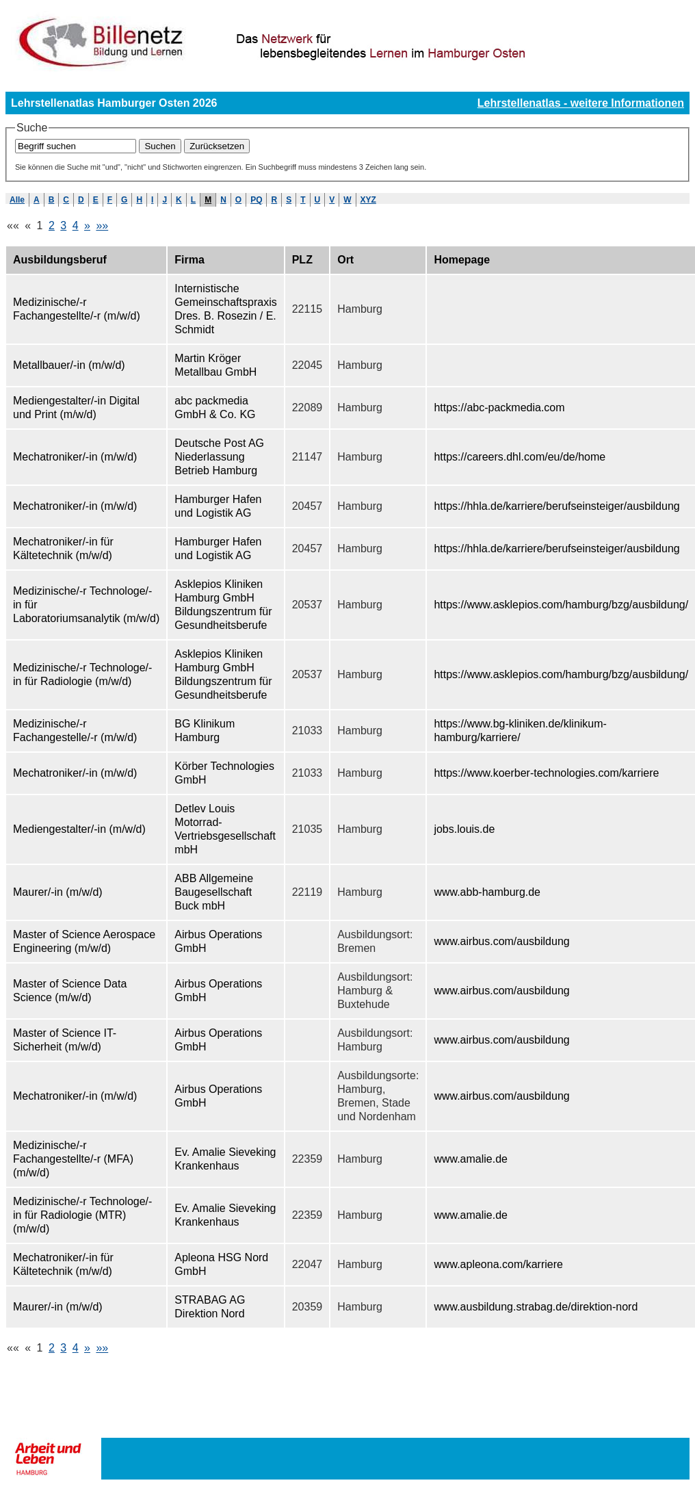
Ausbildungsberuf (60, 260)
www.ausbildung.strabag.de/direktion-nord (536, 1307)
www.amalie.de (471, 1159)
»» (102, 225)
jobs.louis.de (464, 829)
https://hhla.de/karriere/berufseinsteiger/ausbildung (556, 506)
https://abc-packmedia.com (499, 407)
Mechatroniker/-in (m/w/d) (75, 457)
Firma (189, 260)
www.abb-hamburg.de (487, 892)
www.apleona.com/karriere (498, 1264)
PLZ (302, 260)
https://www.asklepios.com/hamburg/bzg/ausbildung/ (561, 604)
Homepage (462, 260)
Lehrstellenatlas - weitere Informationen (580, 103)
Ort (345, 260)
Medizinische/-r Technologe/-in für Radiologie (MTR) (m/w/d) (82, 1215)
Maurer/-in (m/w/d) (58, 892)
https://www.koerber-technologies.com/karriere (546, 773)
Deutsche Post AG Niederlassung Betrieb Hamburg (219, 456)
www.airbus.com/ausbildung (501, 941)
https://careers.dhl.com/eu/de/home (519, 457)
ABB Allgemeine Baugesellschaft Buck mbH (213, 892)
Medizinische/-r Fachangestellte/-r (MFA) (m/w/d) (73, 1158)
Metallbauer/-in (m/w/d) (69, 365)
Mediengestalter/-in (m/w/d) (79, 829)
